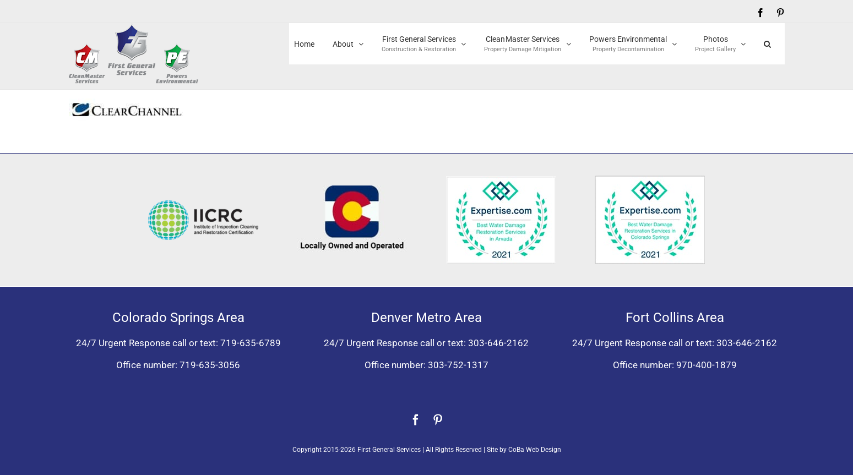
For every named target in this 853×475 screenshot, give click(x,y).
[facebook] (415, 419)
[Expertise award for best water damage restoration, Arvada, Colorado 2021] (501, 180)
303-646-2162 (498, 342)
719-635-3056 (210, 364)
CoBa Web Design (534, 450)
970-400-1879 (706, 364)
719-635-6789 (250, 342)
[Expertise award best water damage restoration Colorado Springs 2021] (650, 179)
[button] (767, 43)
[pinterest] (437, 419)
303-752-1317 (458, 364)
